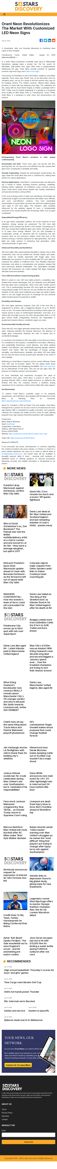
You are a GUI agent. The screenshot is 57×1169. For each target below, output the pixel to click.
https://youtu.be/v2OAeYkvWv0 (23, 438)
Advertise (5, 1116)
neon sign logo (49, 366)
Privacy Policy (7, 1113)
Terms (4, 1109)
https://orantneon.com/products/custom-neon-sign (28, 434)
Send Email (10, 424)
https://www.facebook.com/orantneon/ (16, 401)
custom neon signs (32, 71)
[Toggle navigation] (4, 14)
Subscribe (28, 1142)
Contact (5, 1119)
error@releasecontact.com (12, 454)
